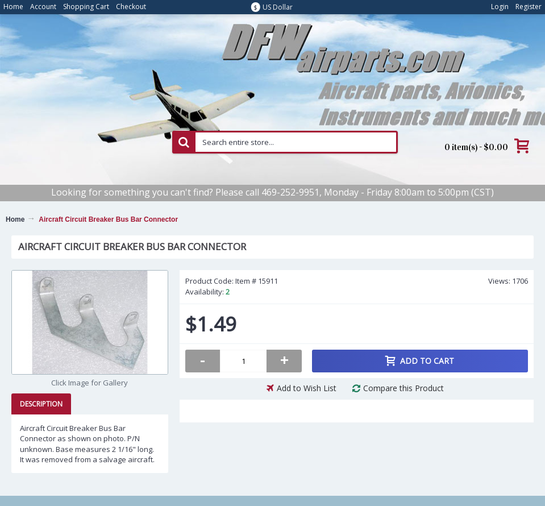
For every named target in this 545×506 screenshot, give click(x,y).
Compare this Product (403, 388)
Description (41, 404)
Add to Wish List (306, 388)
